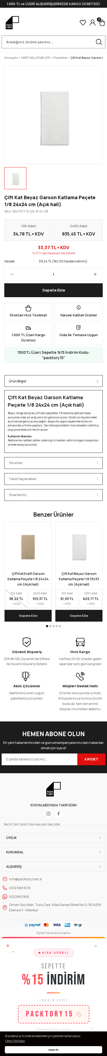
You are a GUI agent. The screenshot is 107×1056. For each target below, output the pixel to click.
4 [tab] (57, 626)
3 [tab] (53, 626)
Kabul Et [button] (53, 1049)
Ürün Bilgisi (17, 381)
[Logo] (12, 22)
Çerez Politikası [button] (15, 1041)
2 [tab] (50, 626)
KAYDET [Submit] (91, 759)
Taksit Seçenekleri (23, 479)
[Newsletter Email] (53, 759)
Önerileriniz (18, 495)
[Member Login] (92, 22)
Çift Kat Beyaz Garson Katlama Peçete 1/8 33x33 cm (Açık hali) (79, 579)
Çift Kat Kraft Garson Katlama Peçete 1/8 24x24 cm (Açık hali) (28, 579)
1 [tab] (47, 626)
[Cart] (102, 22)
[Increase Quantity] (98, 274)
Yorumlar (16, 463)
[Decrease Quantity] (9, 274)
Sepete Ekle (53, 290)
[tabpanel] (28, 572)
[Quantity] (53, 274)
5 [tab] (60, 626)
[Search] (53, 42)
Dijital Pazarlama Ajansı (53, 933)
